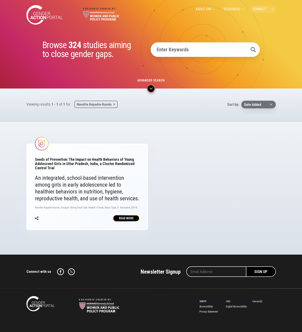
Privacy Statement (208, 311)
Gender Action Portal (44, 15)
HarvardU (257, 301)
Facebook (60, 271)
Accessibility (206, 306)
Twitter (71, 271)
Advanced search (151, 80)
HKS (228, 301)
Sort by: (233, 104)
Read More (126, 218)
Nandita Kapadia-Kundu (94, 104)
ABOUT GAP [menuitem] (204, 9)
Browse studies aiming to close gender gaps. (86, 50)
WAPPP (203, 301)
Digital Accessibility (236, 306)
